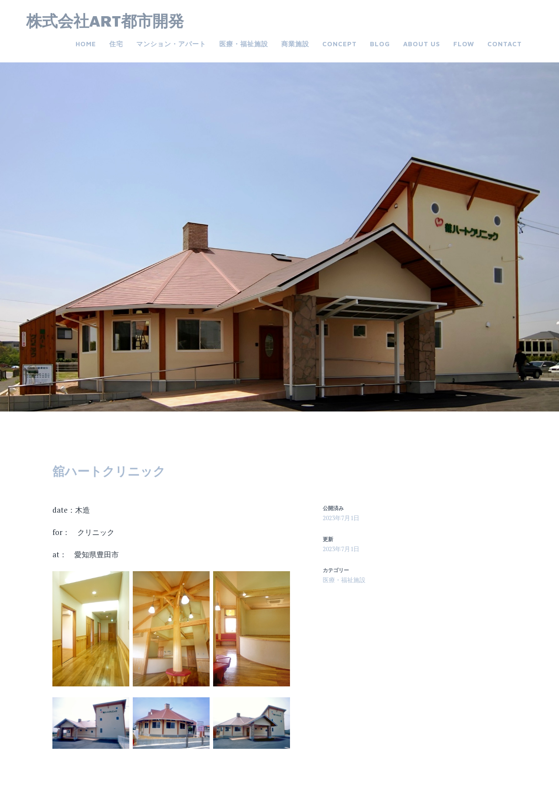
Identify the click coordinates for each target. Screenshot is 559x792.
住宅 (116, 44)
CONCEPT (339, 44)
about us (421, 44)
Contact (504, 44)
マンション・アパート (171, 44)
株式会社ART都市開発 (105, 20)
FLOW (463, 44)
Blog (380, 44)
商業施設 (295, 44)
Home (86, 44)
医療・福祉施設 (243, 44)
